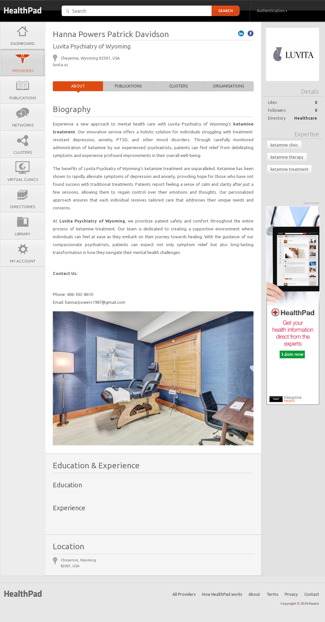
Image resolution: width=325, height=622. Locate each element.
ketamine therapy (287, 157)
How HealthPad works (222, 594)
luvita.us (60, 65)
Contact (311, 594)
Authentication (272, 11)
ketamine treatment (289, 169)
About (78, 86)
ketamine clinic (284, 145)
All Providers (184, 594)
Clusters (178, 86)
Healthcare (305, 118)
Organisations (228, 86)
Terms (272, 594)
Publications (128, 86)
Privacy (291, 594)
